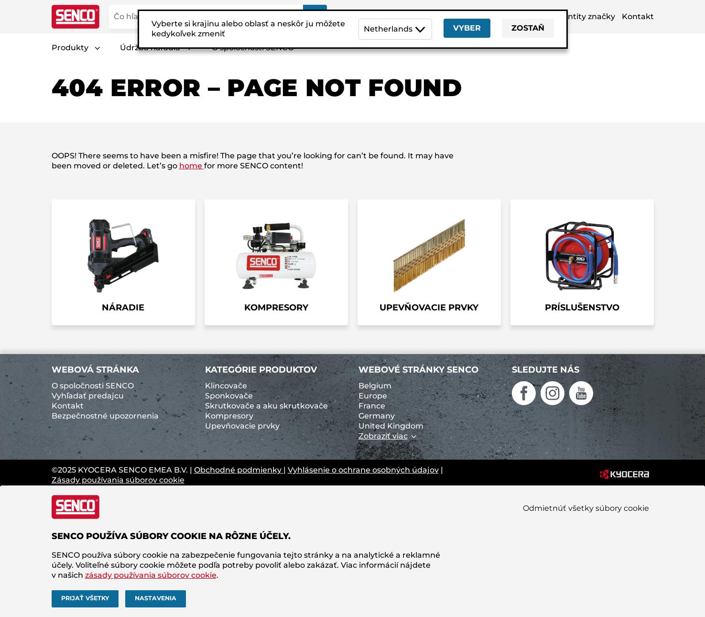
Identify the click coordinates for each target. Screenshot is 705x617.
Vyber (467, 28)
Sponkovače (229, 395)
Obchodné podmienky (238, 469)
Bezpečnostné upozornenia (105, 415)
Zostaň (527, 28)
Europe (372, 395)
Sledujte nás (545, 369)
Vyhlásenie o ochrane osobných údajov (363, 469)
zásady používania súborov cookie (151, 575)
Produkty (70, 47)
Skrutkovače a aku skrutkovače (266, 405)
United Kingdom (390, 425)
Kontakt (638, 16)
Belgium (374, 385)
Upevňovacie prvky (242, 425)
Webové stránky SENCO (418, 369)
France (371, 405)
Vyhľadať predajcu (88, 395)
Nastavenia (155, 598)
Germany (376, 415)
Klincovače (226, 385)
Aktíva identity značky (572, 16)
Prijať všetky (85, 598)
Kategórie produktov (261, 369)
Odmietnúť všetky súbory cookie (586, 508)
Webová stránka (95, 369)
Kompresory (229, 415)
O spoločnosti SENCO (93, 385)
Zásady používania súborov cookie (118, 480)
